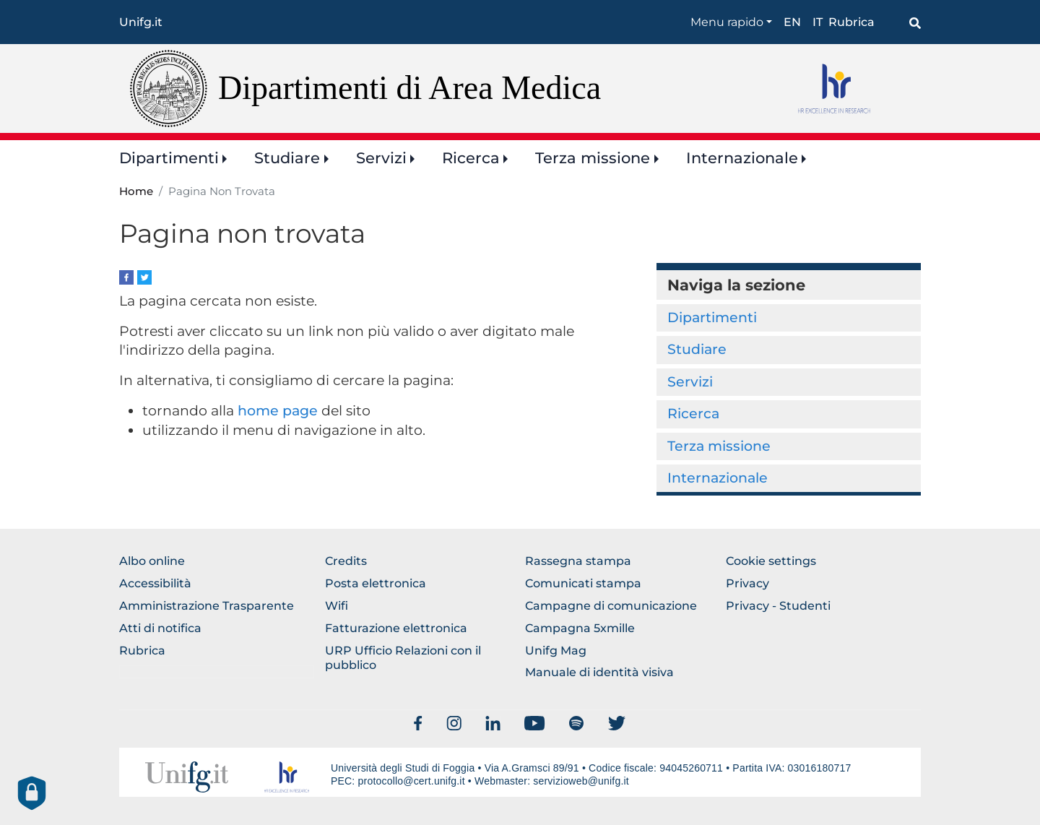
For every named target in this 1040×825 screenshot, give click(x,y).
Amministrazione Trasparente (206, 606)
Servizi (381, 158)
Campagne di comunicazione (611, 606)
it (817, 22)
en (792, 22)
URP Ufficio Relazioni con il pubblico (403, 658)
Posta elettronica (375, 583)
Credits (346, 561)
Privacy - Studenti (778, 606)
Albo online (152, 561)
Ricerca (471, 158)
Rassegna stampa (578, 561)
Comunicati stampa (583, 583)
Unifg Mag (555, 650)
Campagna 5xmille (580, 628)
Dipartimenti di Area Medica (409, 87)
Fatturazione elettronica (396, 628)
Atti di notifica (160, 628)
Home (136, 191)
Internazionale (742, 158)
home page (278, 410)
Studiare (287, 158)
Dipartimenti (169, 158)
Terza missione (592, 158)
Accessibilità (155, 583)
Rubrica (851, 22)
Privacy (747, 583)
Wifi (336, 606)
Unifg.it (140, 22)
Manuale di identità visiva (599, 672)
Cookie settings (771, 561)
